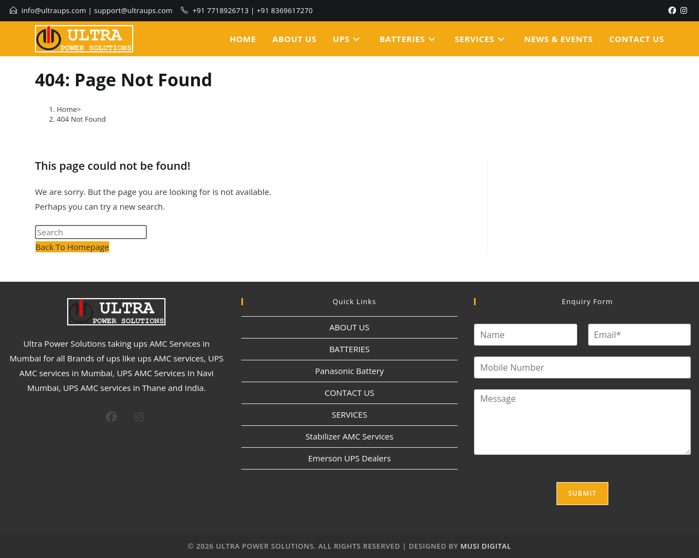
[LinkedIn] (690, 10)
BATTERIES (349, 348)
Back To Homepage (72, 246)
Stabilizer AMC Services (349, 436)
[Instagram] (683, 10)
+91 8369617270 (285, 10)
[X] (88, 415)
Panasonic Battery (349, 370)
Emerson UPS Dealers (349, 458)
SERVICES (349, 414)
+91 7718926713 (221, 10)
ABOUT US (349, 327)
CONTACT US (349, 392)
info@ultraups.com (53, 10)
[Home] (67, 109)
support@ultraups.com (133, 10)
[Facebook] (672, 10)
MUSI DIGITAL (485, 546)
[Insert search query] (91, 232)
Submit (582, 493)
